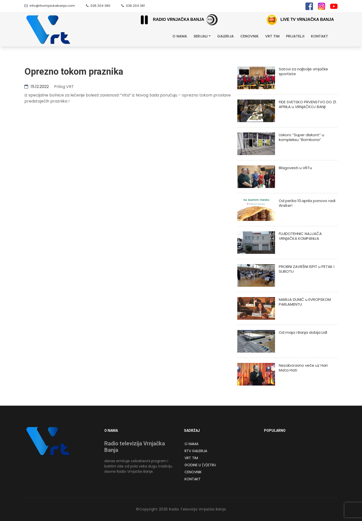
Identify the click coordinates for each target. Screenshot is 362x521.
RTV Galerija (196, 450)
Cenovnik (249, 36)
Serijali (201, 36)
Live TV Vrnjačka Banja (300, 20)
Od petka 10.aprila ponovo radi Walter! (307, 203)
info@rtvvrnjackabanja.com (49, 5)
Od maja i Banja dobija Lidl (303, 332)
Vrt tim (272, 36)
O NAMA (191, 443)
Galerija (225, 36)
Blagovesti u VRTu (295, 167)
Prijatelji (295, 36)
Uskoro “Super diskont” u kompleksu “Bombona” (301, 137)
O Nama (179, 36)
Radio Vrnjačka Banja (170, 19)
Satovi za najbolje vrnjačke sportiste (303, 71)
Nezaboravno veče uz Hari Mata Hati (303, 367)
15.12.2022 (36, 86)
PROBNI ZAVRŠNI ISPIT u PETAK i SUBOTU (306, 269)
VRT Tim (191, 457)
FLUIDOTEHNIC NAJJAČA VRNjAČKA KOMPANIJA (300, 236)
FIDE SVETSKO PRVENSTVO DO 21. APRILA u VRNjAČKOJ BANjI (308, 104)
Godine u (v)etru (200, 464)
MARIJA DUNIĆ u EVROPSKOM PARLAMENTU (305, 302)
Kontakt (319, 36)
